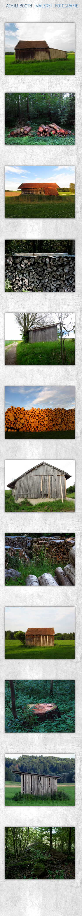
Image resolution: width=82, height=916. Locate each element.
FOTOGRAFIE (66, 6)
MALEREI (43, 6)
